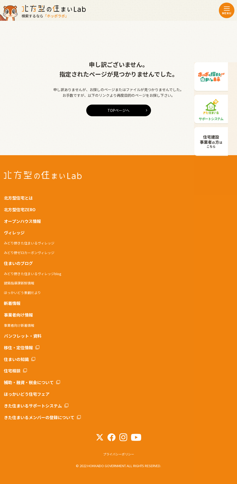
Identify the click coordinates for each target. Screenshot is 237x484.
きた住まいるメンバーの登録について (39, 417)
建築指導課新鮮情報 (19, 283)
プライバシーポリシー (118, 454)
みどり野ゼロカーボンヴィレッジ (29, 252)
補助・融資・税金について (29, 382)
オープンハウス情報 (22, 221)
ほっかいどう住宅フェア (26, 394)
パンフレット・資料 (22, 336)
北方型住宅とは (18, 198)
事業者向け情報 (18, 315)
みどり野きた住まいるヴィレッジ (29, 243)
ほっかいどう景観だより (22, 292)
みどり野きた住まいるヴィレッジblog (32, 273)
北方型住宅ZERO (19, 209)
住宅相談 (12, 370)
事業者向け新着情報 (19, 325)
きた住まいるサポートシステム (33, 406)
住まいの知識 (16, 359)
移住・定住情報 (18, 347)
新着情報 (12, 303)
